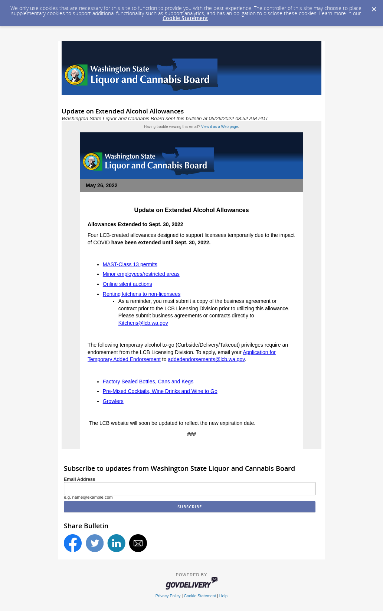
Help (223, 596)
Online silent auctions (127, 284)
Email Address (79, 479)
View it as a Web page (219, 127)
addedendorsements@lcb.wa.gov (206, 359)
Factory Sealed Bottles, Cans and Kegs (148, 381)
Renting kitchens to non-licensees (141, 294)
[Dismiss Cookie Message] (373, 7)
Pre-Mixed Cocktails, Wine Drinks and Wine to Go (160, 391)
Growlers (113, 401)
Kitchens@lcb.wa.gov (143, 323)
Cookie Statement (185, 18)
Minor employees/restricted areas (141, 274)
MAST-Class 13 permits (130, 264)
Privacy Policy (168, 596)
